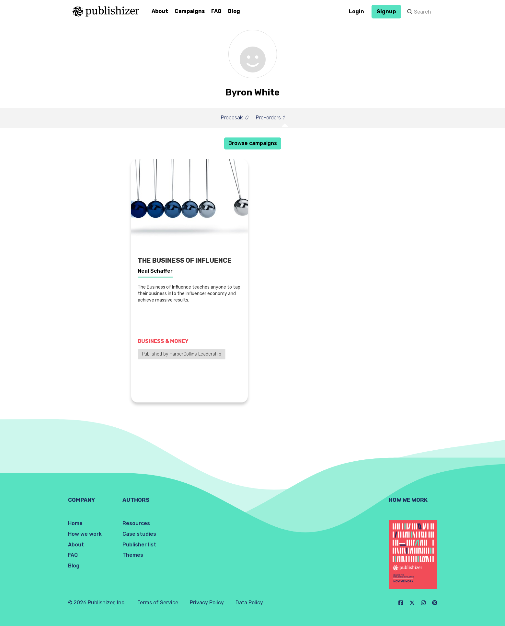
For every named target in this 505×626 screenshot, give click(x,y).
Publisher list (139, 545)
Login (356, 11)
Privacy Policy (207, 602)
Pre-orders (270, 118)
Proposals (234, 118)
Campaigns (190, 11)
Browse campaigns (252, 143)
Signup (386, 11)
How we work (85, 534)
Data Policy (249, 602)
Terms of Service (157, 602)
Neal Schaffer (155, 271)
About (160, 11)
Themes (132, 555)
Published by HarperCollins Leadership (181, 354)
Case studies (139, 534)
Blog (234, 11)
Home (75, 523)
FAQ (216, 11)
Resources (136, 523)
